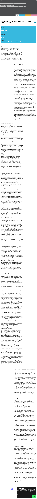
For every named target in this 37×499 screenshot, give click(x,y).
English (2, 37)
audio (32, 15)
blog (17, 15)
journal (20, 15)
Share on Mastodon (14, 489)
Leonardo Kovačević (5, 28)
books (26, 15)
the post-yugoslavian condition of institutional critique (12, 41)
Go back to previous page (5, 17)
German (2, 36)
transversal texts (29, 13)
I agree (34, 496)
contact (35, 13)
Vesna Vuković (4, 30)
